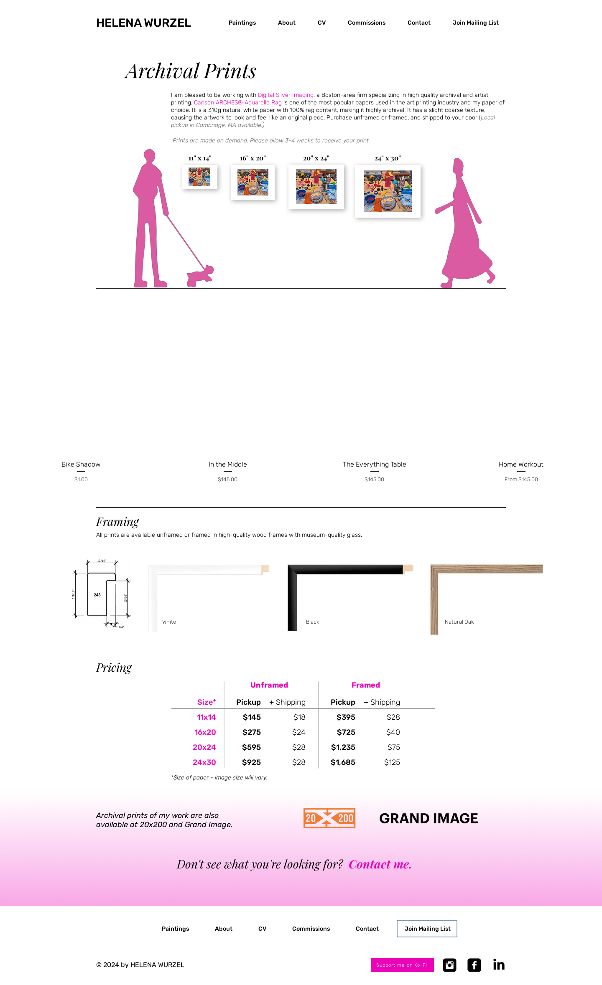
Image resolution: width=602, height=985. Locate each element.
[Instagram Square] (450, 965)
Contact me (379, 863)
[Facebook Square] (474, 965)
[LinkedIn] (499, 965)
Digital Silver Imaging (286, 95)
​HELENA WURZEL (143, 23)
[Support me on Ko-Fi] (402, 965)
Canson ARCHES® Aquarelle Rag (238, 102)
